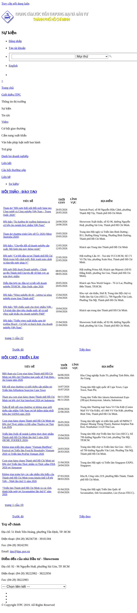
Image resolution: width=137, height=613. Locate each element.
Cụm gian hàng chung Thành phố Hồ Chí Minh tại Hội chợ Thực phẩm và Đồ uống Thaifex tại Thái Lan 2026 (28, 424)
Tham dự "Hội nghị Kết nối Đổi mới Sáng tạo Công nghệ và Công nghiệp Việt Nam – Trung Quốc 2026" (27, 211)
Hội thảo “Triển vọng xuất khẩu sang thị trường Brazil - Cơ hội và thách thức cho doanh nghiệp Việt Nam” (28, 324)
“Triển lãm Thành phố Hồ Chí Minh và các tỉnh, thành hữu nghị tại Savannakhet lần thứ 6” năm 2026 (27, 491)
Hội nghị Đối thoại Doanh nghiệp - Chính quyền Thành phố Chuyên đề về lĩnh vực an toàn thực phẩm (26, 273)
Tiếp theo (84, 349)
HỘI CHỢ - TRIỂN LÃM (20, 357)
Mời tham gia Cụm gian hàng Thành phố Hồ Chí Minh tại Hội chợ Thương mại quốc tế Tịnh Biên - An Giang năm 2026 (28, 376)
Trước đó (18, 349)
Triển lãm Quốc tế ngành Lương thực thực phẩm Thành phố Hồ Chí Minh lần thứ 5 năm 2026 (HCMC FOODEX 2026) (28, 437)
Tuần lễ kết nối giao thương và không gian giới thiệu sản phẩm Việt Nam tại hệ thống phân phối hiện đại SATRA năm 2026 (28, 410)
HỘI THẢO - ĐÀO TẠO (19, 192)
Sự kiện (13, 183)
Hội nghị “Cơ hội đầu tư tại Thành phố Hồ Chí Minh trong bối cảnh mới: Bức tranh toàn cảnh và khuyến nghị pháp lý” (28, 259)
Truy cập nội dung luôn (15, 3)
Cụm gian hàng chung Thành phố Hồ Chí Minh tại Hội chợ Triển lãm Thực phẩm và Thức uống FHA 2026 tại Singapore (28, 464)
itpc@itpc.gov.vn (20, 551)
